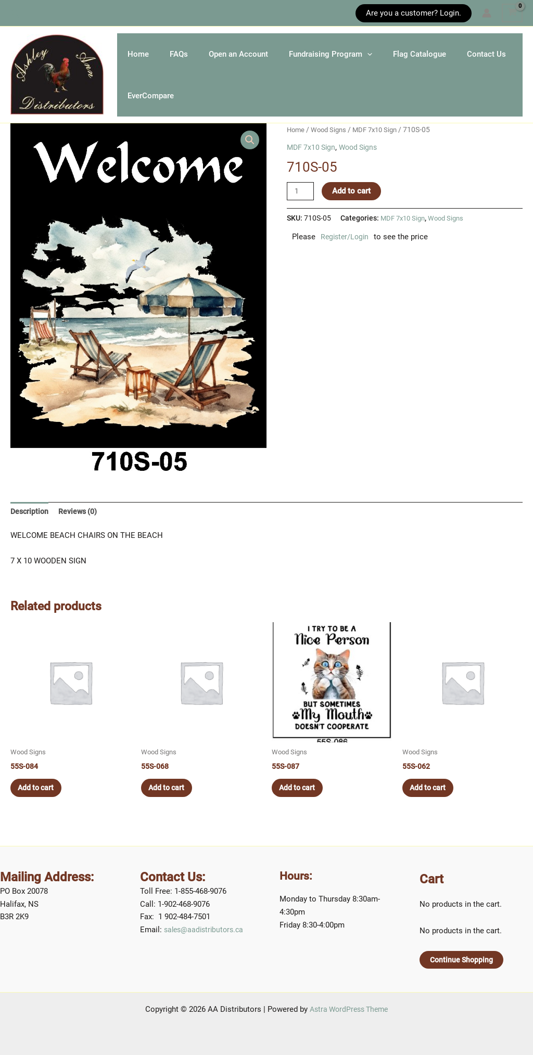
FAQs (194, 55)
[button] (15, 13)
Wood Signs (331, 142)
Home (143, 55)
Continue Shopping (463, 959)
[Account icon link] (486, 13)
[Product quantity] (301, 204)
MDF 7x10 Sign (381, 142)
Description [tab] (30, 525)
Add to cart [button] (40, 803)
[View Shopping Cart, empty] (512, 13)
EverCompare (226, 107)
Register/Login (346, 250)
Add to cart (353, 204)
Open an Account (264, 55)
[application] (404, 55)
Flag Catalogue (466, 55)
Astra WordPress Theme (349, 1009)
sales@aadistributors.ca (206, 929)
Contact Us (152, 107)
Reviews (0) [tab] (80, 525)
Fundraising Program (367, 55)
